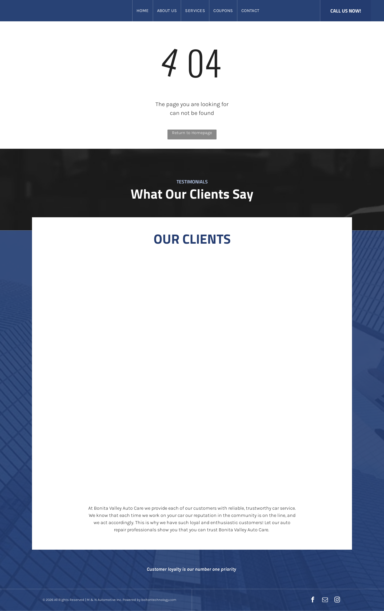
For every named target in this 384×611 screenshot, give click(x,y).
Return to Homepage (192, 132)
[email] (325, 600)
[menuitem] (142, 10)
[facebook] (312, 600)
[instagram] (337, 600)
